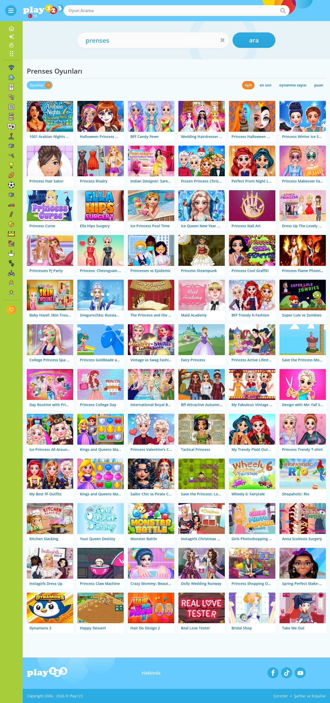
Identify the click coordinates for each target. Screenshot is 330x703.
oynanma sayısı (293, 85)
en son (265, 85)
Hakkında (151, 673)
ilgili (248, 85)
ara (254, 40)
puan (318, 85)
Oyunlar (37, 85)
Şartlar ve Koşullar (310, 695)
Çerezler (281, 695)
